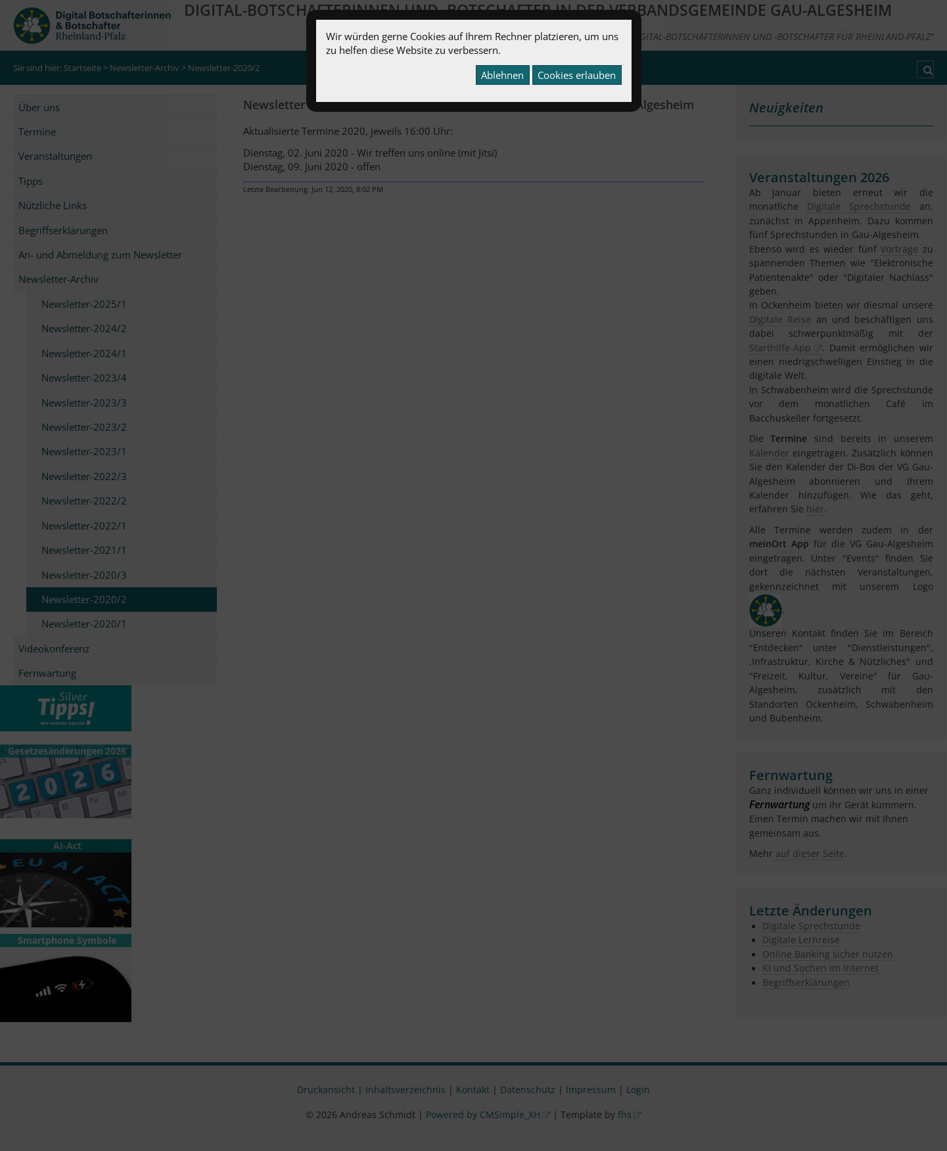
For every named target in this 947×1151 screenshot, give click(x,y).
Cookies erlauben (577, 75)
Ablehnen (502, 75)
